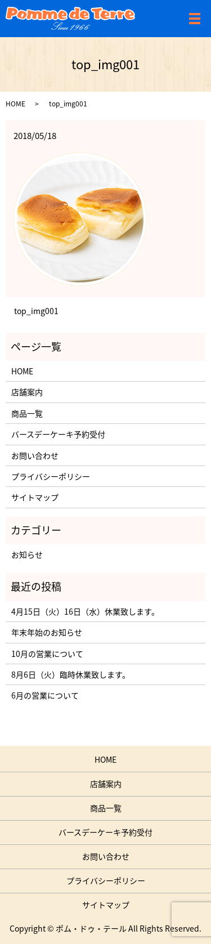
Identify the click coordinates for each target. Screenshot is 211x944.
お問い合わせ (35, 455)
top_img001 (36, 311)
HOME (15, 104)
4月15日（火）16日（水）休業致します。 (85, 611)
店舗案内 (27, 391)
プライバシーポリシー (50, 476)
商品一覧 (27, 413)
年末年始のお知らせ (46, 632)
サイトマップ (35, 497)
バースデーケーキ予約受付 (58, 434)
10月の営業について (47, 653)
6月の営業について (45, 695)
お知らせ (27, 554)
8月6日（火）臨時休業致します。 (70, 674)
